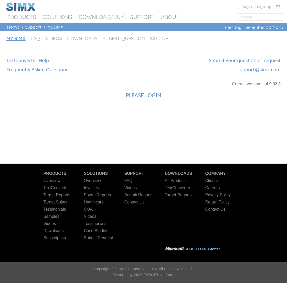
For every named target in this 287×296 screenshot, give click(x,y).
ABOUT (170, 17)
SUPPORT (142, 17)
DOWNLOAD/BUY (101, 17)
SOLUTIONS (57, 17)
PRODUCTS (21, 17)
